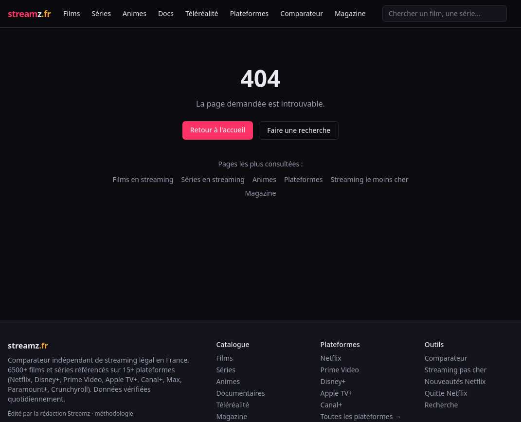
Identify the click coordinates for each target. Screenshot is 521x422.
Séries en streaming (213, 179)
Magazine (350, 13)
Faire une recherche (298, 130)
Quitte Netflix (446, 393)
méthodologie (114, 413)
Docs (166, 13)
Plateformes (249, 13)
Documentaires (240, 393)
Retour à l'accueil (217, 129)
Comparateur (301, 13)
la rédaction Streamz (62, 413)
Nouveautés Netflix (455, 381)
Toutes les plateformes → (361, 416)
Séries (101, 13)
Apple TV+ (337, 393)
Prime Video (340, 369)
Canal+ (331, 404)
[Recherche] (444, 13)
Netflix (331, 358)
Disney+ (333, 381)
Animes (134, 13)
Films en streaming (142, 179)
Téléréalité (201, 13)
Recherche (441, 404)
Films (71, 13)
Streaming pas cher (455, 369)
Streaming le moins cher (370, 179)
